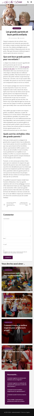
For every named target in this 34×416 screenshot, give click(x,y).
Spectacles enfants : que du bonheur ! (15, 300)
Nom (4, 238)
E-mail (5, 244)
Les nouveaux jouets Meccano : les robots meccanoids (16, 274)
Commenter (21, 38)
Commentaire (6, 218)
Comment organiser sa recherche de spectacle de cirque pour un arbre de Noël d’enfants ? (16, 384)
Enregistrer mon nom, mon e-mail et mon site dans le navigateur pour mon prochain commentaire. (15, 252)
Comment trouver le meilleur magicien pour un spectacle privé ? (15, 327)
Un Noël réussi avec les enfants (16, 351)
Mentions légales (25, 412)
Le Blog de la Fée (16, 28)
